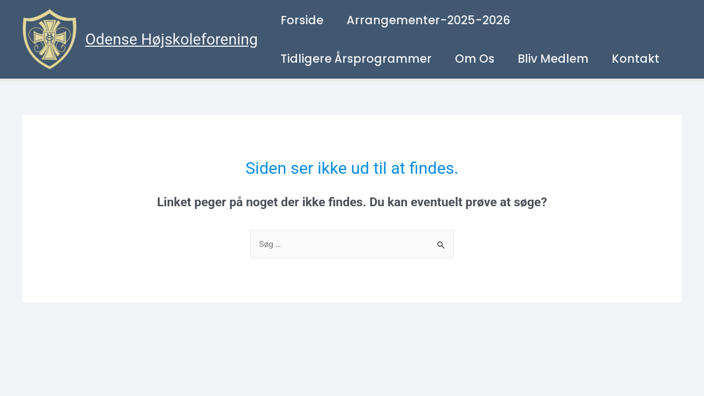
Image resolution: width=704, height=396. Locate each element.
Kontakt (635, 59)
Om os (474, 59)
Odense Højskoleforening (171, 39)
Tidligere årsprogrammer (356, 59)
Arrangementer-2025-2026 (428, 20)
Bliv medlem (553, 59)
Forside (301, 20)
